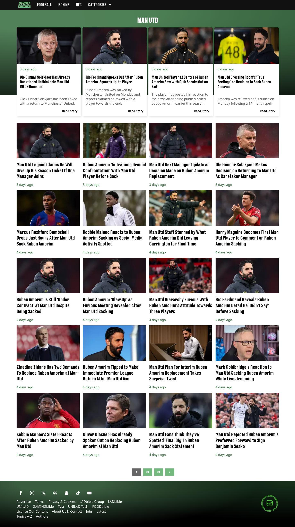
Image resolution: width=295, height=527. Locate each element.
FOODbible (100, 506)
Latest (101, 511)
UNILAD (23, 506)
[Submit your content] (270, 511)
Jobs (89, 511)
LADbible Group (92, 501)
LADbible (115, 501)
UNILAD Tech (78, 506)
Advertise (24, 501)
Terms (39, 501)
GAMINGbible (43, 506)
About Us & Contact (67, 511)
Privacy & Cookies (62, 501)
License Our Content (32, 511)
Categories (100, 4)
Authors (42, 516)
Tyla (61, 506)
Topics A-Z (24, 516)
